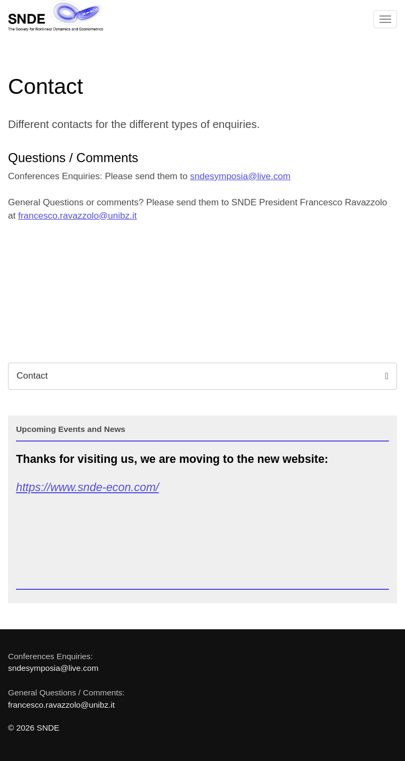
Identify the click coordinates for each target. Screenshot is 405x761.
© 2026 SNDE (33, 727)
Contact (202, 375)
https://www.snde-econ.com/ (87, 487)
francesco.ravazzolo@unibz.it (77, 216)
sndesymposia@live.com (240, 176)
